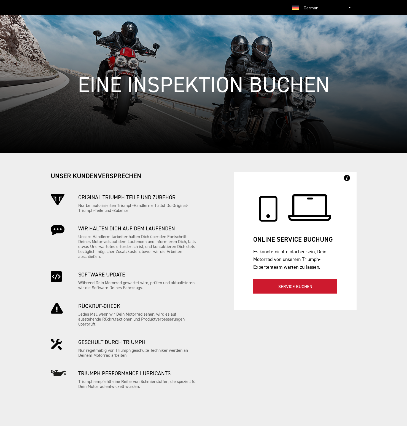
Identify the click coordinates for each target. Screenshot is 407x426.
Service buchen (295, 286)
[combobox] (322, 7)
